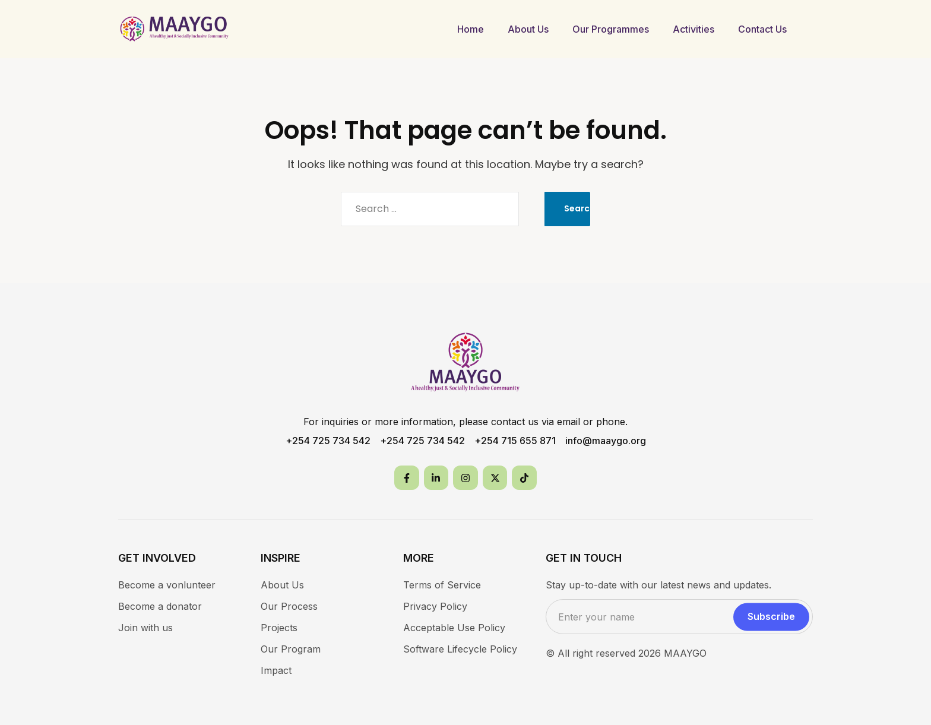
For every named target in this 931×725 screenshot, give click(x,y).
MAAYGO (685, 653)
